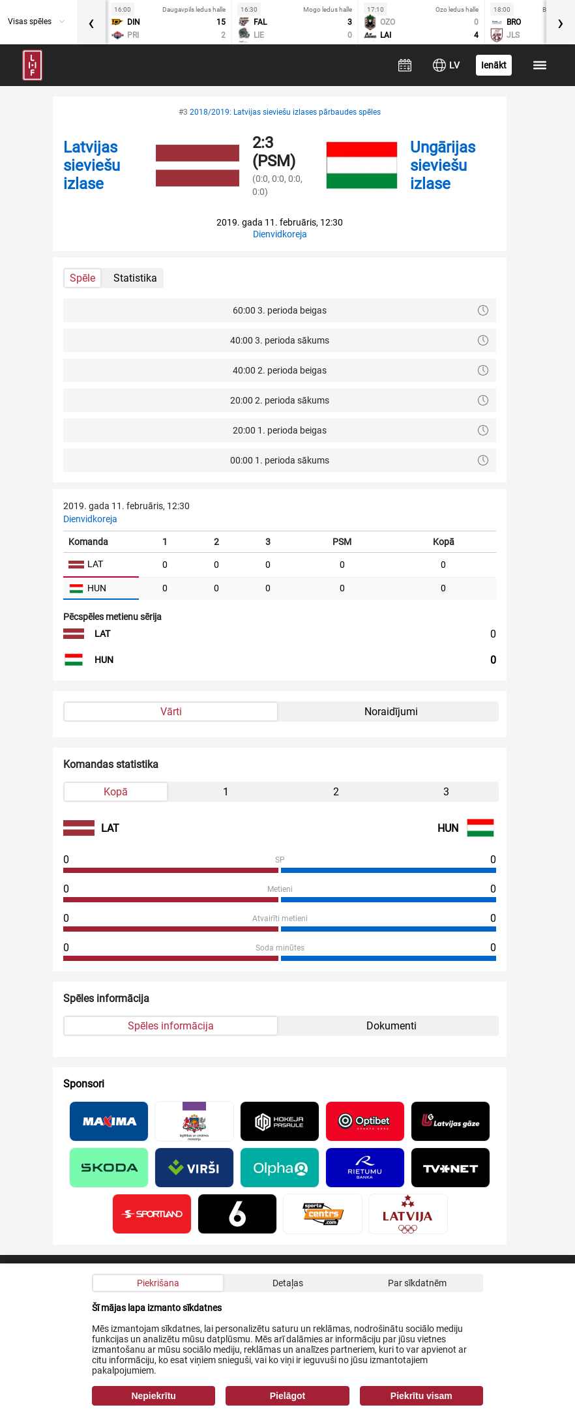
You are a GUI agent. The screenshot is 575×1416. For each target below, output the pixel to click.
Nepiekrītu (153, 1396)
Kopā (116, 792)
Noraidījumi (391, 711)
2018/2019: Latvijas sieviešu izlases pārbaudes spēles (285, 112)
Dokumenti (391, 1026)
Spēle (82, 278)
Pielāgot (287, 1396)
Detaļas (288, 1283)
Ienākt (494, 65)
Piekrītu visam (421, 1396)
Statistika (135, 278)
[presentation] (91, 22)
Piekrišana (158, 1283)
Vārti (171, 711)
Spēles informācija (171, 1026)
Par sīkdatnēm (417, 1283)
